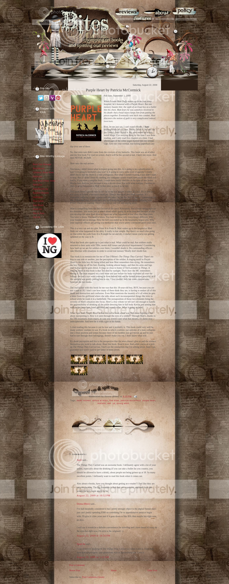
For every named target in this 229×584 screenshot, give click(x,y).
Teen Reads (38, 205)
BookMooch (38, 168)
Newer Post (74, 570)
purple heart (149, 400)
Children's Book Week (43, 172)
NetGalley (37, 184)
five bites (114, 400)
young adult (123, 403)
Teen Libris (38, 201)
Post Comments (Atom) (93, 577)
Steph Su (81, 544)
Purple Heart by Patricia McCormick (113, 90)
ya (114, 403)
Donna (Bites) (83, 503)
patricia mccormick (131, 400)
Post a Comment (77, 565)
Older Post (152, 570)
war (109, 403)
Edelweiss (37, 176)
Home (114, 570)
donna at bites (100, 400)
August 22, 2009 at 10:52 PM (93, 495)
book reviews (84, 400)
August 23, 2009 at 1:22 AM (93, 557)
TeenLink (37, 209)
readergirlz (38, 197)
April (79, 460)
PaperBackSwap (40, 188)
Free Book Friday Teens (44, 180)
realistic (101, 403)
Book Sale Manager (42, 164)
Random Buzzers (41, 192)
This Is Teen (38, 213)
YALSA (36, 217)
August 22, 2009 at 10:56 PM (93, 535)
